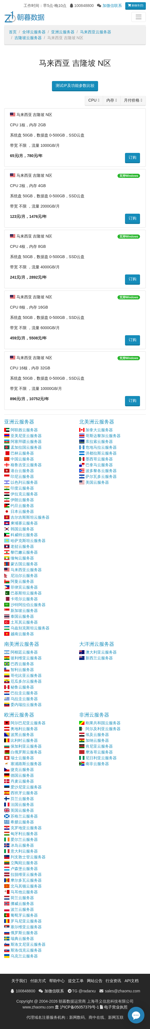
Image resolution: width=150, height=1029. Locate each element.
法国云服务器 (22, 804)
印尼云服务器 (22, 476)
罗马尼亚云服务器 (26, 921)
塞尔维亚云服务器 (26, 927)
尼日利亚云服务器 (101, 758)
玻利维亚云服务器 (26, 658)
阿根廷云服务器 (24, 652)
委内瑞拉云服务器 (26, 704)
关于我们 (19, 980)
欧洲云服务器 (19, 715)
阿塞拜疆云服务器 (26, 441)
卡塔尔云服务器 (24, 599)
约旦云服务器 (22, 505)
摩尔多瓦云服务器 (26, 880)
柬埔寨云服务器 (24, 523)
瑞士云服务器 (22, 758)
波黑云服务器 (22, 734)
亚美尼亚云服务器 (26, 435)
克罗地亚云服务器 (26, 828)
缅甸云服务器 (22, 558)
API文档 (131, 980)
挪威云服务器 (22, 903)
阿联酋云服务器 (24, 430)
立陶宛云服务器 (24, 863)
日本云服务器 (22, 511)
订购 (132, 157)
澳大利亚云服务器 (101, 652)
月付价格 (131, 100)
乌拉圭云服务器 (24, 699)
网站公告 (94, 980)
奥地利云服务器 (24, 729)
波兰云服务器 (22, 909)
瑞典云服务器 (22, 938)
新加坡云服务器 (24, 610)
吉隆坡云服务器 (28, 38)
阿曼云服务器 (22, 581)
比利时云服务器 (24, 740)
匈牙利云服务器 (24, 833)
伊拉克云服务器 (24, 494)
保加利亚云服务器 (26, 746)
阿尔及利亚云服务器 (103, 729)
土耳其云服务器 (24, 622)
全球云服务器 (34, 32)
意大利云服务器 (24, 851)
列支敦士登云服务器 (28, 857)
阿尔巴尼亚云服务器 (28, 723)
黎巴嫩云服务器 (24, 552)
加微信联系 (112, 5)
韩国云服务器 (22, 529)
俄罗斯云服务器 (24, 932)
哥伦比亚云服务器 (26, 675)
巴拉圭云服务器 (24, 693)
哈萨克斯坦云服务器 (28, 540)
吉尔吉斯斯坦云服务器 (30, 517)
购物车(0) (135, 5)
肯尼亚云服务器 (99, 746)
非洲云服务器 (94, 715)
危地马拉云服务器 (101, 447)
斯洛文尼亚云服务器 (28, 944)
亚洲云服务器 (62, 32)
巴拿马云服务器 (99, 465)
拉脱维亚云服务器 (26, 874)
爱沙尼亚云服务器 (26, 787)
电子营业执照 (116, 1007)
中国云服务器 (22, 459)
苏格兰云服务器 (24, 816)
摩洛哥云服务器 (99, 752)
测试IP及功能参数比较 (75, 85)
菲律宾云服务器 (24, 587)
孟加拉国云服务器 (26, 447)
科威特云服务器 (24, 535)
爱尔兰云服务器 (24, 839)
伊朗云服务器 (22, 500)
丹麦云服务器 (22, 781)
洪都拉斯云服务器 (101, 453)
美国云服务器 (97, 482)
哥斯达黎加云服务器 (103, 435)
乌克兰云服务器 (24, 956)
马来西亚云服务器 (95, 32)
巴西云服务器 (22, 664)
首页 (13, 32)
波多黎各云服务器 (101, 470)
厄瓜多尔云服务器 (26, 681)
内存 (110, 100)
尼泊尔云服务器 (24, 575)
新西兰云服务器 (99, 658)
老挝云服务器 (22, 546)
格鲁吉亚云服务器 (26, 465)
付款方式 (38, 980)
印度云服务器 (22, 488)
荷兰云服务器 (22, 898)
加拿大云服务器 (99, 430)
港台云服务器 (22, 470)
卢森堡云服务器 (24, 868)
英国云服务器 (22, 810)
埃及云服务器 (97, 734)
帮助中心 (57, 980)
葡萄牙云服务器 (24, 915)
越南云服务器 (22, 634)
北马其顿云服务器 (26, 886)
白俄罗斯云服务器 (26, 752)
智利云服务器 (22, 669)
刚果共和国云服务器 (103, 723)
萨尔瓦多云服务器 (101, 476)
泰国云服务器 (22, 616)
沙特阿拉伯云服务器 (28, 604)
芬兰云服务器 (22, 798)
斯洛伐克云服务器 (26, 950)
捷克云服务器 (22, 769)
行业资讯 (113, 980)
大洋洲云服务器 (96, 644)
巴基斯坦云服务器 (26, 593)
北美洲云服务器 (96, 422)
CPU (92, 100)
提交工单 (76, 980)
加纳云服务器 (97, 740)
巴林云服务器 (22, 453)
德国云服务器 (22, 775)
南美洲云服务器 (21, 644)
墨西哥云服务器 (99, 459)
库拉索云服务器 (99, 441)
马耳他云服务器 (24, 892)
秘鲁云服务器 (22, 687)
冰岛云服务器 (22, 845)
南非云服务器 (97, 763)
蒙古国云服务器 (24, 564)
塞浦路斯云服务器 (26, 763)
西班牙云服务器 (24, 793)
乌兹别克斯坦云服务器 (30, 628)
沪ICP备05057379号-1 (79, 1007)
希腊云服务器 (22, 822)
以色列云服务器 (24, 482)
